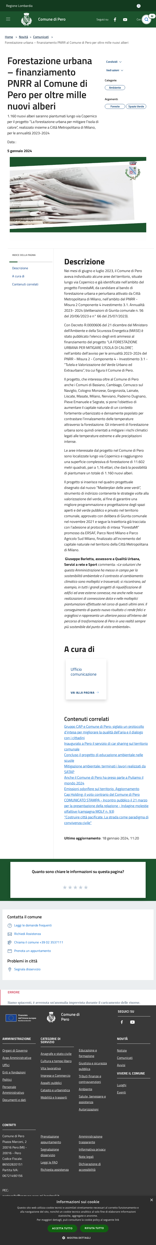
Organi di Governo (14, 1050)
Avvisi (121, 1065)
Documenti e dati (14, 1099)
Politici (7, 1079)
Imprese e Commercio (55, 1075)
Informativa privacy (92, 1149)
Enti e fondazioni (14, 1072)
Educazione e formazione (88, 1053)
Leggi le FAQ (49, 1162)
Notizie (122, 1050)
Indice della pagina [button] (24, 255)
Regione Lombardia (19, 5)
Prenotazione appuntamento (51, 1139)
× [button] (151, 1200)
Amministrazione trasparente (90, 1139)
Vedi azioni (115, 70)
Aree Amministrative (16, 1057)
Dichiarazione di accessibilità (90, 1166)
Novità (23, 36)
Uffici (6, 1065)
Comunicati (41, 36)
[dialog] (78, 1220)
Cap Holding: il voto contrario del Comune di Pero (102, 794)
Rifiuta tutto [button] (94, 1228)
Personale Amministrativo (13, 1089)
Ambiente (85, 1089)
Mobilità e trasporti (54, 1097)
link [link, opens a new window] (117, 1220)
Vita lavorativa (51, 1068)
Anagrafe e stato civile (56, 1053)
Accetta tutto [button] (62, 1228)
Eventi (121, 1092)
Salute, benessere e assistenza (92, 1099)
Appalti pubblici (51, 1082)
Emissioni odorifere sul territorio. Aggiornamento (101, 789)
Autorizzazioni (89, 1109)
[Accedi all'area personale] (138, 6)
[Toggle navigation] (8, 19)
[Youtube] (123, 19)
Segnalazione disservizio (50, 1152)
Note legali (86, 1156)
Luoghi (121, 1085)
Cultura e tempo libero (56, 1061)
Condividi (114, 61)
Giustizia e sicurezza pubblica (93, 1066)
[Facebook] (113, 19)
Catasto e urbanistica (55, 1090)
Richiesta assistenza (55, 1169)
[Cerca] (147, 19)
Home (9, 36)
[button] (78, 1237)
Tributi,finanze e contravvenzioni (90, 1079)
